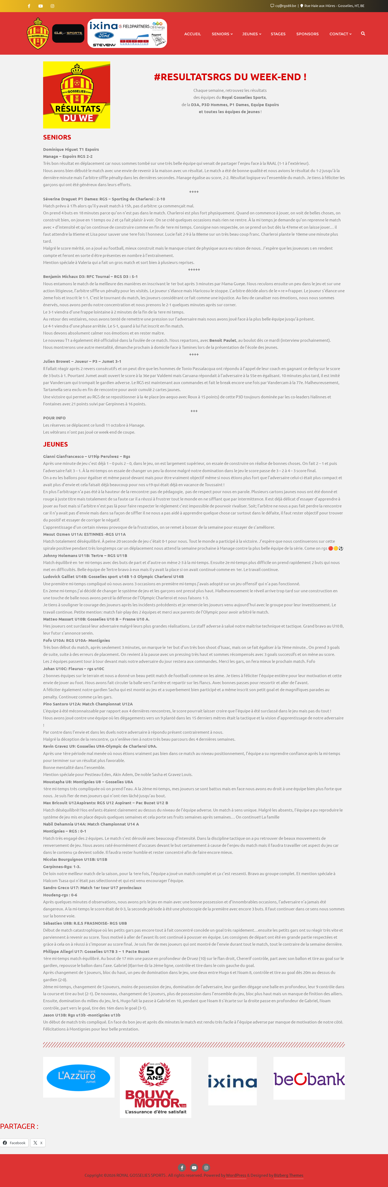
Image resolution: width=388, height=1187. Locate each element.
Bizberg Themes (288, 1175)
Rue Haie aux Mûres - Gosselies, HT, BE (332, 5)
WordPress (236, 1175)
